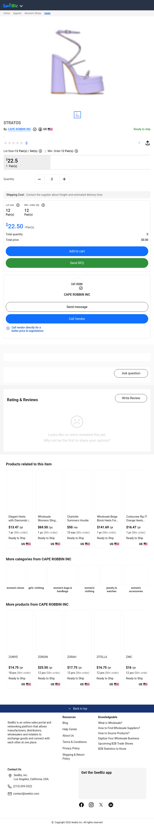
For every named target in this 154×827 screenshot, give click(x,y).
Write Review (131, 398)
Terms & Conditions (75, 742)
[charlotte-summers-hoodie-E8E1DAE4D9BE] (78, 491)
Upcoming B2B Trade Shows (115, 743)
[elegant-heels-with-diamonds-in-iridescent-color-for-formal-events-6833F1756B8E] (20, 491)
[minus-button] (39, 179)
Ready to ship (142, 129)
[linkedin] (111, 805)
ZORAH (71, 657)
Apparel (17, 13)
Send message (77, 307)
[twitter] (101, 805)
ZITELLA (102, 657)
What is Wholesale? (110, 722)
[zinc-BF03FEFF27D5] (137, 632)
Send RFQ (77, 263)
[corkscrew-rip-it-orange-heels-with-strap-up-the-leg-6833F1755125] (137, 491)
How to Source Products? (114, 733)
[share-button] (147, 143)
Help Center (70, 729)
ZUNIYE (13, 657)
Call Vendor (77, 319)
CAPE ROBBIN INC (19, 129)
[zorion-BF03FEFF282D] (49, 632)
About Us (68, 735)
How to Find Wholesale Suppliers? (119, 728)
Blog (65, 722)
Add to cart (77, 251)
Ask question (131, 373)
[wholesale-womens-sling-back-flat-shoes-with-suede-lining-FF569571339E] (49, 491)
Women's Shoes (32, 13)
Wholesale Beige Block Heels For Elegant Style (107, 520)
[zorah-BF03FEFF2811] (78, 632)
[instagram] (91, 805)
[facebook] (81, 805)
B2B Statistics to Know (112, 748)
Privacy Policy (71, 748)
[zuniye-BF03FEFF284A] (20, 632)
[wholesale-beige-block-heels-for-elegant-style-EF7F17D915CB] (108, 491)
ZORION (43, 657)
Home (7, 13)
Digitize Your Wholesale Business (118, 738)
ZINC (129, 657)
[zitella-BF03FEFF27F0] (108, 632)
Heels (48, 13)
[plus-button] (64, 179)
